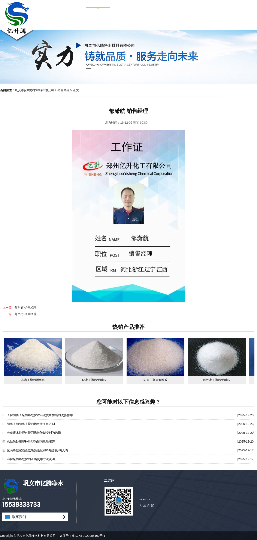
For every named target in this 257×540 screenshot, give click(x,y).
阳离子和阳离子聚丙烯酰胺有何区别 (31, 424)
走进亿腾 (128, 18)
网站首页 (221, 3)
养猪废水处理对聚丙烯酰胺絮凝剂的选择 (34, 432)
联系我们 (241, 18)
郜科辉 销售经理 (25, 307)
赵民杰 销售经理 (25, 314)
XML (254, 3)
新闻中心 (184, 18)
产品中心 (156, 18)
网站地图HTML (240, 3)
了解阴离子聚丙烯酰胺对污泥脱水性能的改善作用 (40, 415)
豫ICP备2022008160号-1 (88, 535)
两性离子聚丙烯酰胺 (216, 380)
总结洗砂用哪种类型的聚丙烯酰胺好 (31, 441)
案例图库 (213, 18)
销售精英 (63, 90)
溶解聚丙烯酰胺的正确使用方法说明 (31, 459)
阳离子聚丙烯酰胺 (155, 380)
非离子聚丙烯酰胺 (33, 380)
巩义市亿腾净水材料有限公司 (34, 90)
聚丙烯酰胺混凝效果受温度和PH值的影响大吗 (37, 450)
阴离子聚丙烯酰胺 (94, 380)
